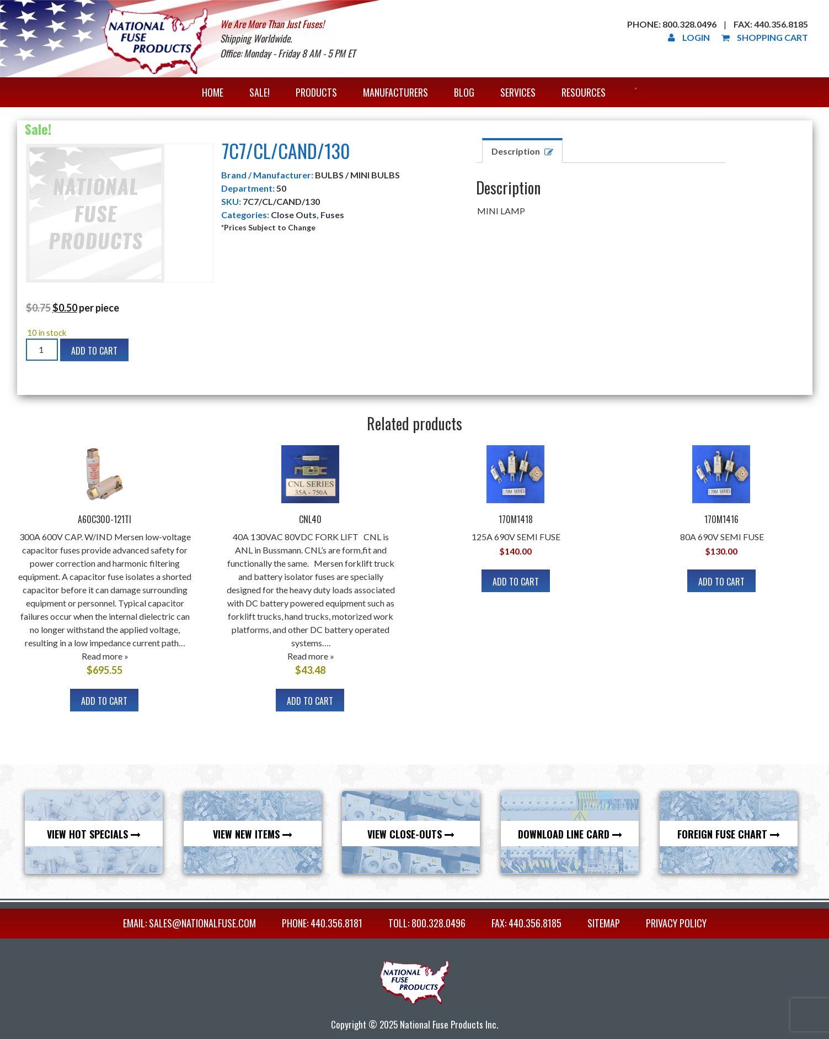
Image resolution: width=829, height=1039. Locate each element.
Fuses (332, 214)
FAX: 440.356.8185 (526, 923)
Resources (583, 92)
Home (212, 92)
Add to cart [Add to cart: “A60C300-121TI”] (104, 701)
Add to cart (94, 350)
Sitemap (603, 923)
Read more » (105, 656)
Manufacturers (395, 92)
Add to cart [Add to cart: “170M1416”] (721, 581)
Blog (464, 92)
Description (515, 151)
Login (689, 37)
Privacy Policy (676, 923)
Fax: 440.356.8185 (771, 24)
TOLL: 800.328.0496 (427, 923)
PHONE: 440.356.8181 (322, 923)
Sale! (259, 92)
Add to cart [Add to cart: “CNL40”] (310, 701)
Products (316, 92)
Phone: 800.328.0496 (671, 24)
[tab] (522, 150)
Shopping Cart (764, 37)
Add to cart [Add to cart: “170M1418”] (516, 581)
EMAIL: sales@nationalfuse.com (189, 923)
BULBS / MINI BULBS (357, 175)
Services (518, 92)
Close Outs (294, 214)
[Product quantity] (42, 350)
